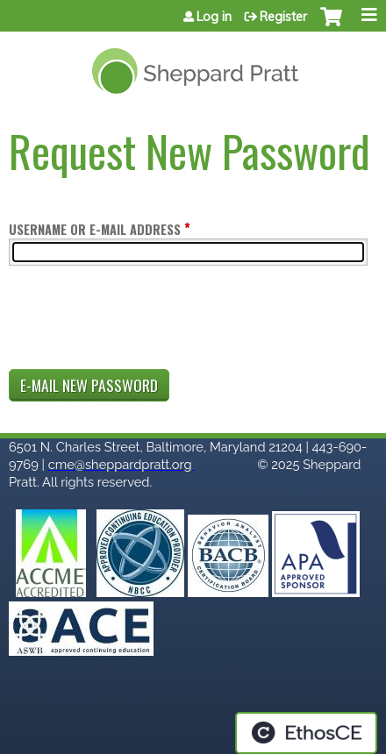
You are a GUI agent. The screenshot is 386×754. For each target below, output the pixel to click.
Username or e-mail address (95, 229)
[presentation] (142, 321)
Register (283, 17)
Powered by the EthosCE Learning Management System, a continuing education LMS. (306, 733)
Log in (214, 17)
